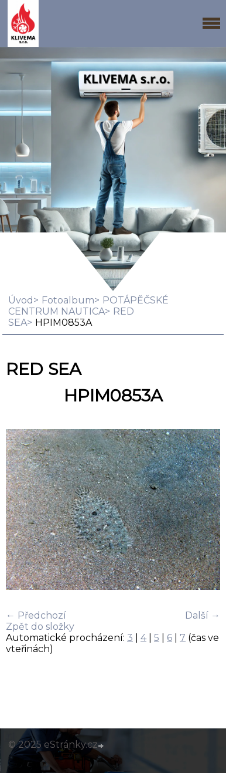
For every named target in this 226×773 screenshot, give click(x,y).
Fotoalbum (68, 300)
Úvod (20, 300)
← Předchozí (36, 615)
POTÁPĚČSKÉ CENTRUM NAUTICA (88, 306)
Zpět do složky (40, 626)
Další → (202, 615)
